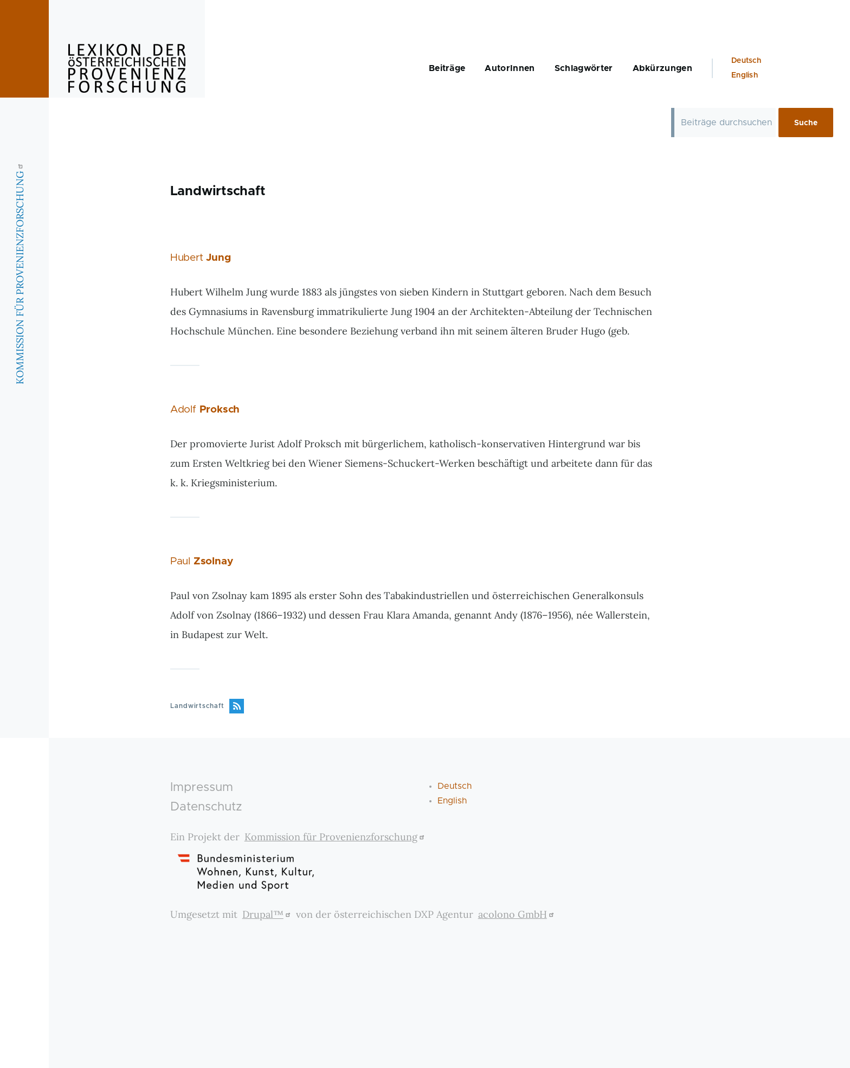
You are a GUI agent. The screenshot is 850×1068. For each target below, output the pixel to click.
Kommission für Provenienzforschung (335, 837)
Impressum (201, 787)
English (744, 75)
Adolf (205, 409)
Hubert (200, 258)
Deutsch (746, 61)
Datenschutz (206, 807)
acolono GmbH (517, 914)
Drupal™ (267, 914)
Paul (201, 561)
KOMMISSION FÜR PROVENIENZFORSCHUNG (20, 272)
